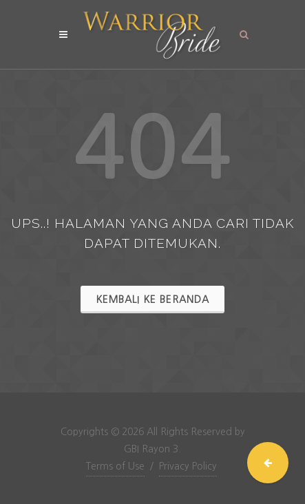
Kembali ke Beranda (152, 299)
